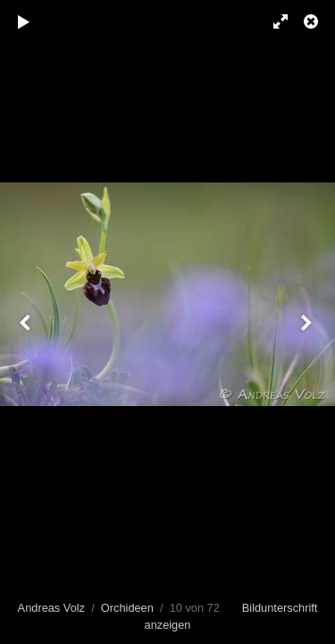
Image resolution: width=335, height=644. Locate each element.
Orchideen (127, 607)
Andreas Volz (51, 607)
